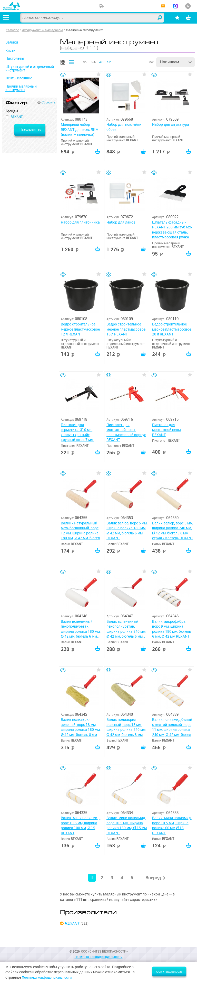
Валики (11, 42)
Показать (30, 130)
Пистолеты (14, 58)
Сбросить (48, 102)
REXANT (73, 942)
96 (109, 62)
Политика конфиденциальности (49, 977)
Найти (155, 18)
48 (101, 62)
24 (93, 62)
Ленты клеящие (18, 78)
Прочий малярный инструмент (21, 88)
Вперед (153, 896)
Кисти (10, 50)
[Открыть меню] (7, 17)
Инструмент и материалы (44, 30)
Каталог (13, 30)
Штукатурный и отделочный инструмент (29, 68)
